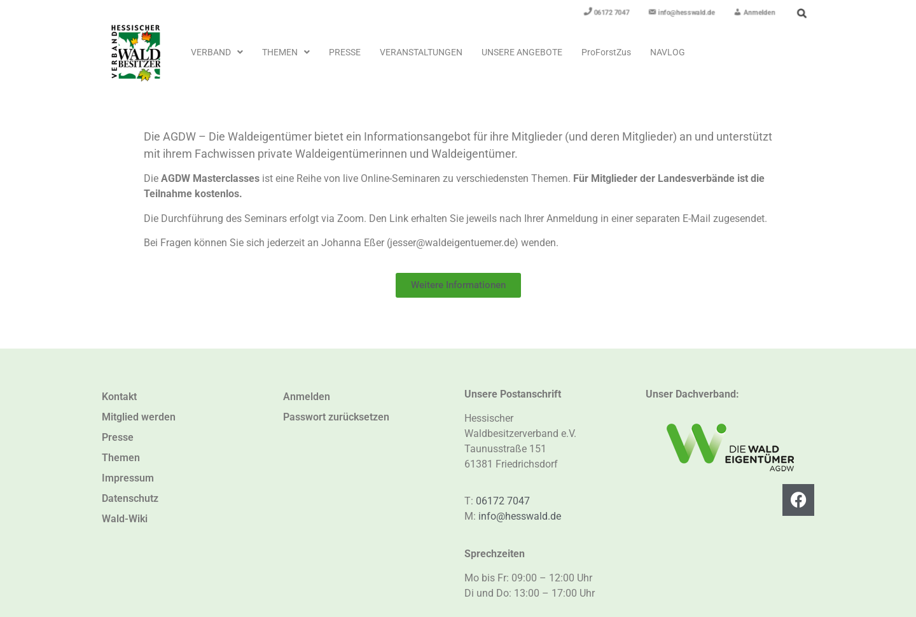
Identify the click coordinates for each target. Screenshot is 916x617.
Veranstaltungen (421, 52)
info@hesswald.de (519, 516)
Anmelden (306, 397)
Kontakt (119, 397)
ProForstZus (606, 52)
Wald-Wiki (125, 519)
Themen (286, 52)
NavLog (667, 52)
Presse (345, 52)
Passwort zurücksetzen (336, 417)
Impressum (128, 478)
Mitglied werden (139, 417)
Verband (217, 52)
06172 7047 (503, 501)
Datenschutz (130, 498)
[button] (217, 52)
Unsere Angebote (522, 52)
